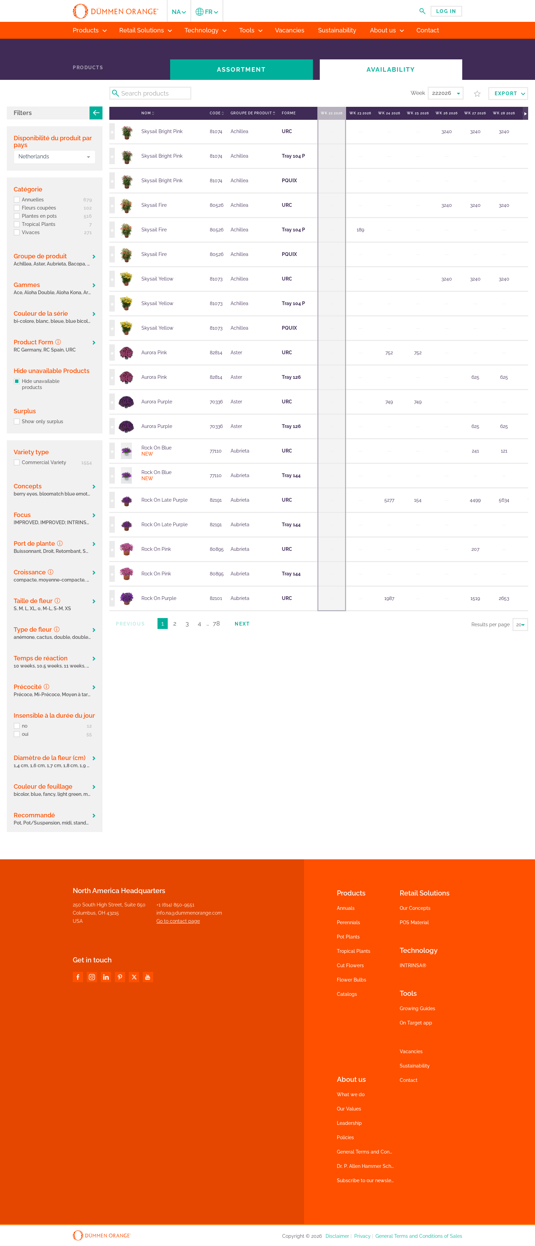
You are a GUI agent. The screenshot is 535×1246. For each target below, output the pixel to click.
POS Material (414, 922)
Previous (130, 624)
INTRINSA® (413, 965)
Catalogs (347, 994)
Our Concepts (415, 908)
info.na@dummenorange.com (189, 913)
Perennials (348, 922)
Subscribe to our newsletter (368, 1180)
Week (418, 93)
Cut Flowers (350, 965)
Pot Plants (348, 937)
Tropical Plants (353, 951)
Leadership (349, 1123)
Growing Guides (417, 1008)
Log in (446, 11)
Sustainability (415, 1066)
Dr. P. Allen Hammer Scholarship (373, 1166)
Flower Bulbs (351, 980)
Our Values (349, 1109)
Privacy (362, 1236)
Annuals (346, 908)
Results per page (490, 624)
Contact (408, 1080)
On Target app (416, 1023)
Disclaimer (337, 1236)
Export (510, 93)
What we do (351, 1094)
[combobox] (55, 157)
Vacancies (411, 1051)
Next (242, 624)
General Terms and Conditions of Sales (380, 1152)
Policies (345, 1137)
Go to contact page (178, 921)
